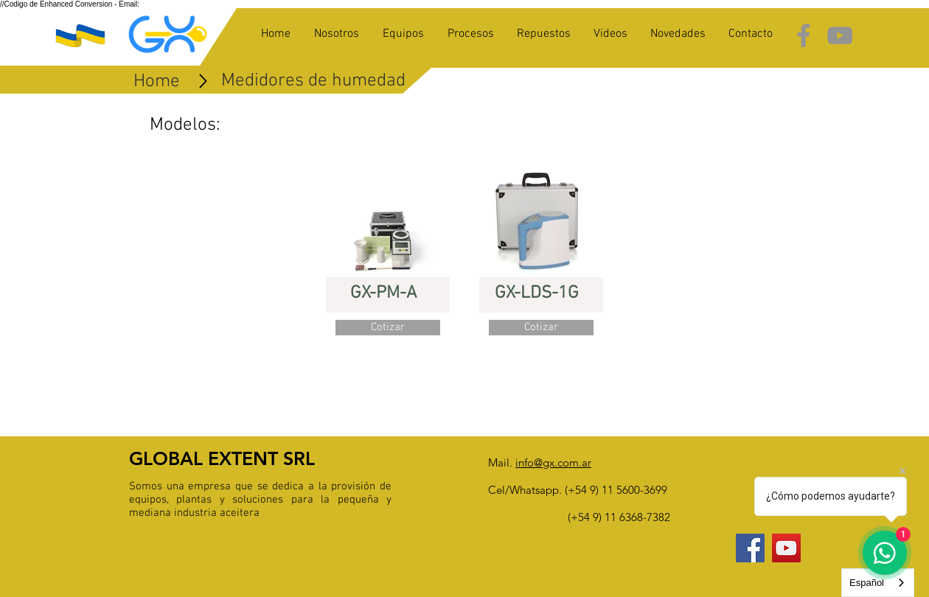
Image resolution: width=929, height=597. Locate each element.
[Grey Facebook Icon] (803, 35)
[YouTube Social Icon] (786, 548)
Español (866, 582)
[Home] (156, 82)
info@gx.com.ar (553, 462)
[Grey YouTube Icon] (839, 35)
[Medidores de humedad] (313, 81)
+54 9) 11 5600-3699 (617, 490)
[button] (387, 327)
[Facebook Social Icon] (750, 548)
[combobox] (877, 582)
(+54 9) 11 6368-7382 (619, 517)
